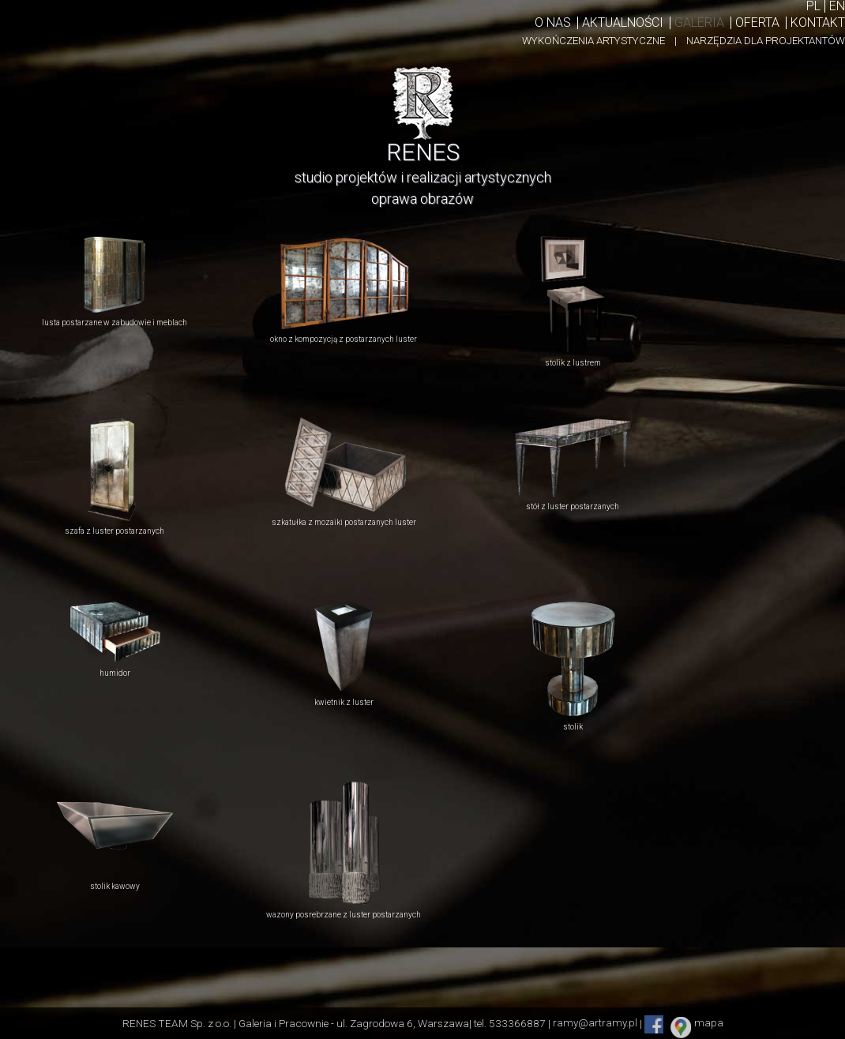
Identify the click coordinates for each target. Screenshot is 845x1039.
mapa (708, 1023)
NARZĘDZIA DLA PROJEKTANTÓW (765, 41)
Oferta (757, 22)
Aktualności (622, 22)
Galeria (699, 22)
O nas (553, 22)
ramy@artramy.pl (595, 1023)
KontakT (818, 22)
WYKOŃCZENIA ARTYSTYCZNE (597, 41)
